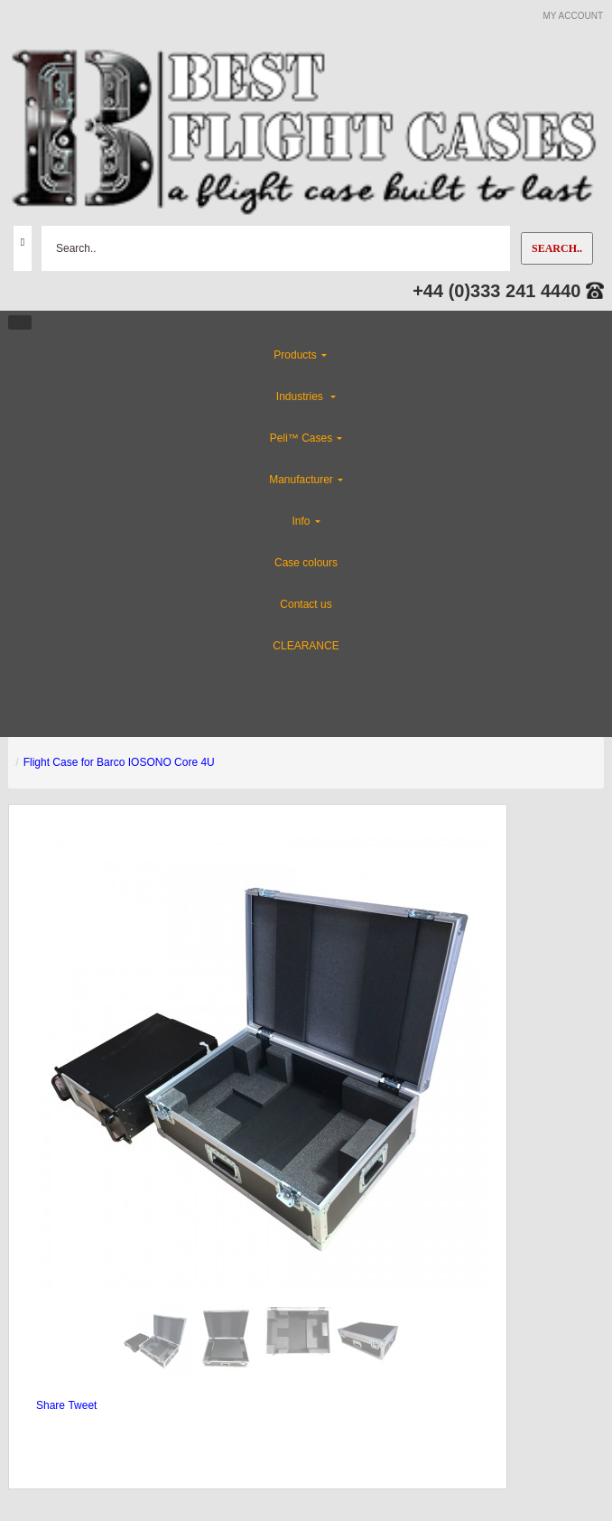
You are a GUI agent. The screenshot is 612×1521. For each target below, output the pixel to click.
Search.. (557, 248)
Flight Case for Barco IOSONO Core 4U (119, 762)
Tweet (82, 1405)
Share (50, 1405)
